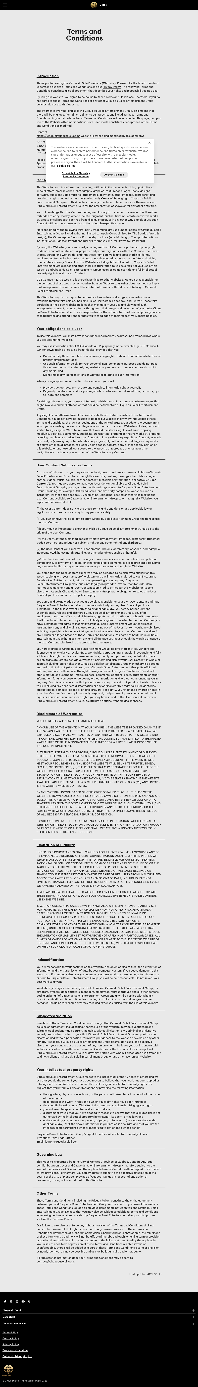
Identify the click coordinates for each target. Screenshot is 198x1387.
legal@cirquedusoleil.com (61, 1141)
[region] (100, 161)
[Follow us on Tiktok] (5, 1301)
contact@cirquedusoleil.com (55, 1261)
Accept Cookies (114, 174)
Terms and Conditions (15, 1350)
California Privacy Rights (17, 1356)
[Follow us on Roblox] (29, 1301)
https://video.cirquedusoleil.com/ (58, 135)
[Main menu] (5, 5)
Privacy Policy (112, 87)
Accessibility (10, 1332)
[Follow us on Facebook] (11, 1301)
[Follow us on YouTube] (23, 1301)
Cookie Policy (10, 1338)
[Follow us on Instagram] (17, 1301)
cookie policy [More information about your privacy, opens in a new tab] (66, 165)
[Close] (149, 142)
